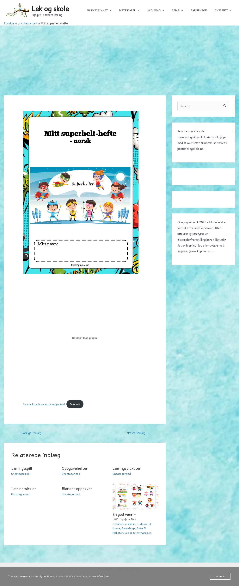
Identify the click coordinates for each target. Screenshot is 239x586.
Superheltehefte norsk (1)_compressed (44, 404)
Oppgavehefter (75, 468)
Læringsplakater (127, 468)
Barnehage (129, 528)
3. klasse (142, 524)
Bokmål (141, 528)
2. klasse (130, 524)
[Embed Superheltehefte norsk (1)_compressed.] (84, 338)
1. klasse (118, 524)
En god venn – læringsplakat (125, 517)
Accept (220, 576)
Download (76, 404)
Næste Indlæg (137, 433)
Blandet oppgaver (77, 489)
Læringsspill (22, 468)
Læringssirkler (24, 489)
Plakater (118, 533)
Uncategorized (20, 474)
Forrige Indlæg (30, 433)
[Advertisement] (119, 55)
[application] (122, 10)
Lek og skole (50, 8)
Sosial (128, 533)
